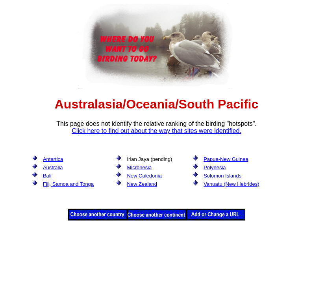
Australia (53, 167)
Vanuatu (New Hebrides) (231, 184)
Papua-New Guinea (226, 159)
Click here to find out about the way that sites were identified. (156, 130)
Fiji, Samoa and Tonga (68, 184)
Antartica (53, 159)
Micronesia (139, 167)
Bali (47, 176)
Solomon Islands (222, 176)
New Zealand (142, 184)
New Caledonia (144, 176)
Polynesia (215, 167)
